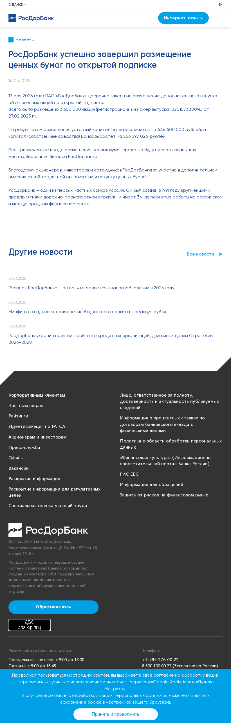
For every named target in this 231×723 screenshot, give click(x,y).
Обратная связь (53, 607)
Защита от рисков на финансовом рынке (164, 495)
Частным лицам (25, 405)
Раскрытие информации (34, 478)
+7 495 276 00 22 (160, 660)
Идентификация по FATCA (36, 426)
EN (221, 4)
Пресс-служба (24, 447)
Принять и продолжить (115, 714)
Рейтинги (18, 416)
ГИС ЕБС (129, 474)
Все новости (200, 254)
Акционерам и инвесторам (37, 437)
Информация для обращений (151, 484)
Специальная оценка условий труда (47, 505)
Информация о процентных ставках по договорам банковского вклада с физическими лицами (162, 424)
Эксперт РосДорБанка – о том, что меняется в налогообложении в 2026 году (91, 287)
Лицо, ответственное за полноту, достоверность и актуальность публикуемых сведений (169, 401)
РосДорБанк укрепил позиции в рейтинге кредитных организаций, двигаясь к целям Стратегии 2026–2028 (110, 339)
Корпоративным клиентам (36, 395)
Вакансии (18, 468)
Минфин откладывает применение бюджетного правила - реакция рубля (87, 311)
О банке (15, 4)
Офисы (16, 458)
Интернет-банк (183, 18)
